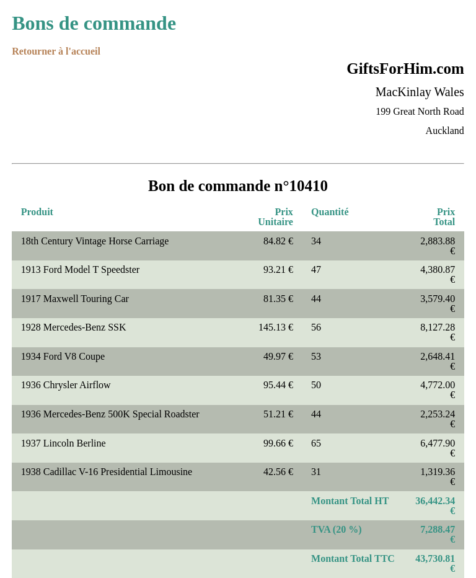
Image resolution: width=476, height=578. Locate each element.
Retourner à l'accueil (56, 51)
